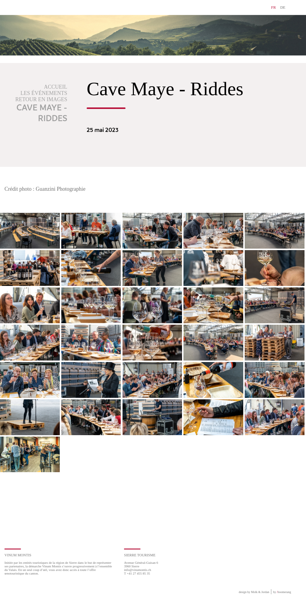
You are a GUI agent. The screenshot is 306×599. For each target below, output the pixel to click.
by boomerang (282, 592)
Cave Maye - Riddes (41, 113)
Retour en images (41, 99)
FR (273, 7)
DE (282, 7)
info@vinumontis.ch (137, 570)
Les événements (44, 93)
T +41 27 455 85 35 (137, 573)
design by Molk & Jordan (254, 592)
